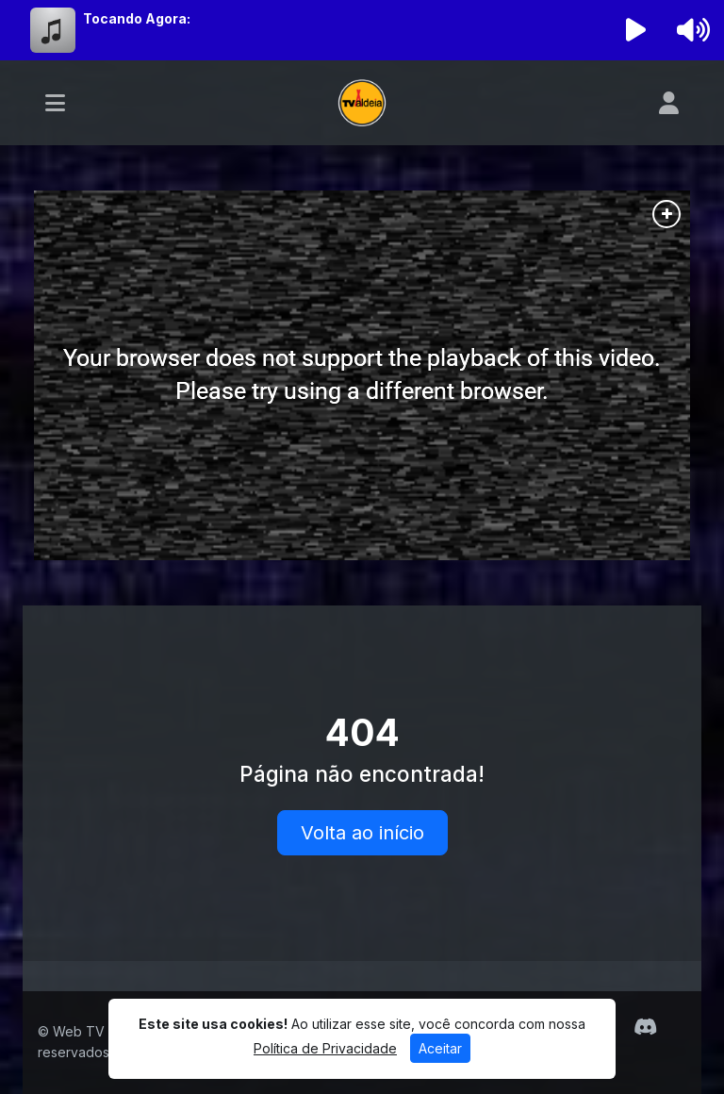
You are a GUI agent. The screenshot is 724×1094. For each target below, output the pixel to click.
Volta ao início (362, 832)
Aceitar (440, 1048)
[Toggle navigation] (55, 103)
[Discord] (645, 1027)
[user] (669, 103)
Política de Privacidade (325, 1048)
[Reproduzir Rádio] (636, 30)
